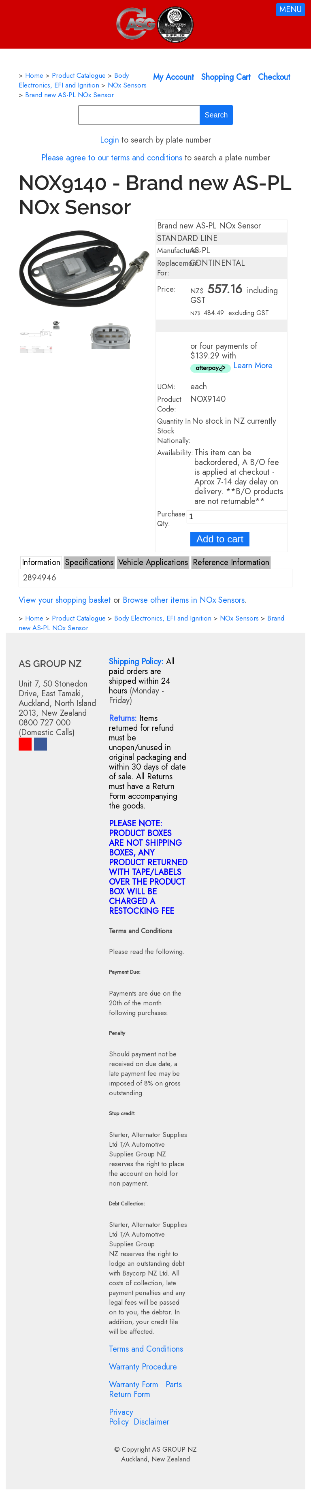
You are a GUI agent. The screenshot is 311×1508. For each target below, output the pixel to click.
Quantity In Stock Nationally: (174, 431)
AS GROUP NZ (174, 1449)
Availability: (175, 453)
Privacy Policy (121, 1417)
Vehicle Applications (153, 562)
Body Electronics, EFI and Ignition (74, 80)
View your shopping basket (65, 600)
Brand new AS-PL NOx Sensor (69, 95)
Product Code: (169, 404)
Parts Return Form (145, 1389)
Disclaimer (151, 1422)
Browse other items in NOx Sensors (184, 600)
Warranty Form (133, 1385)
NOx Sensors (127, 85)
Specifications (89, 562)
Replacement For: (177, 268)
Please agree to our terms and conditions (111, 158)
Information (41, 562)
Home (34, 75)
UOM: (166, 387)
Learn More (253, 365)
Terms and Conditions (146, 1349)
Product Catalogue (79, 75)
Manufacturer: (179, 250)
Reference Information (231, 562)
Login (109, 140)
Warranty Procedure (143, 1367)
